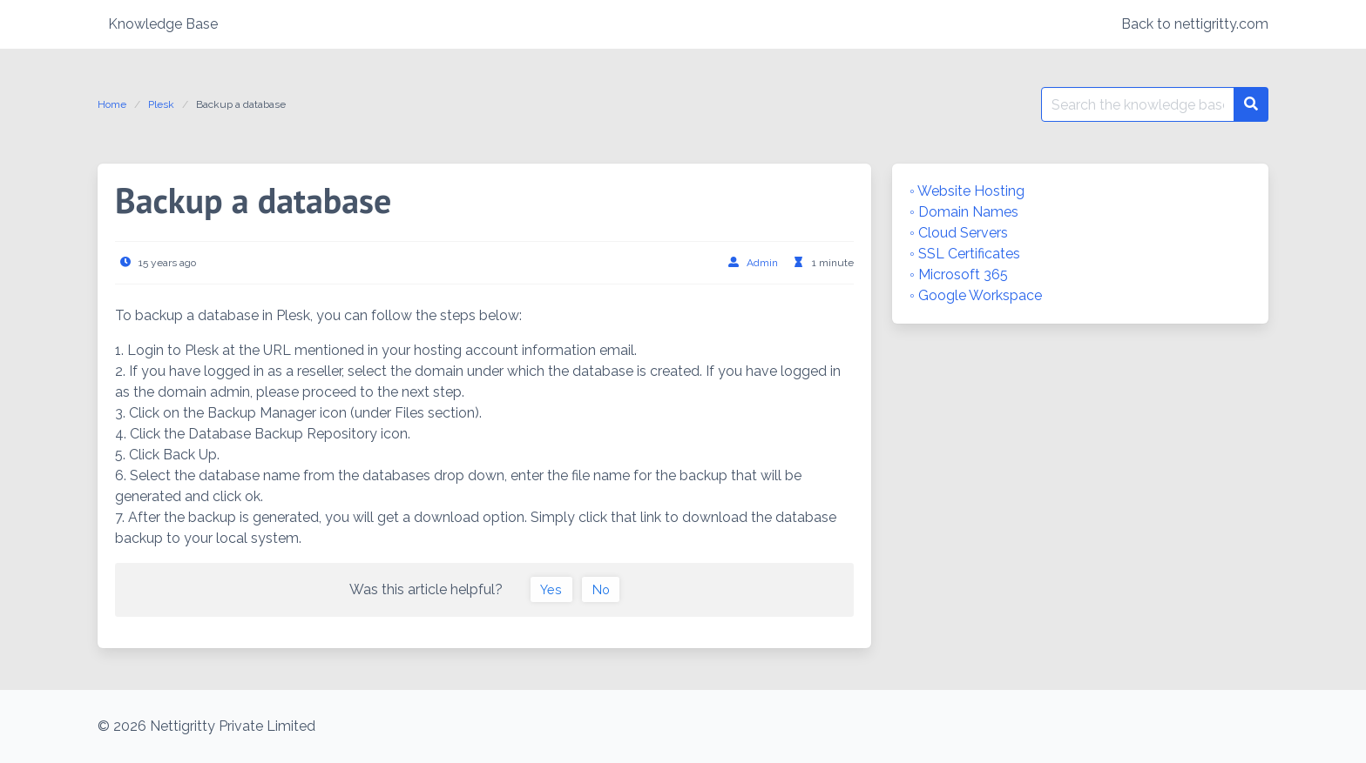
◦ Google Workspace (976, 295)
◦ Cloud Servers (959, 232)
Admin (762, 263)
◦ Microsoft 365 (959, 274)
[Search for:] (1137, 104)
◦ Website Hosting (967, 191)
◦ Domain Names (964, 212)
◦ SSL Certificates (965, 253)
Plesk (161, 104)
